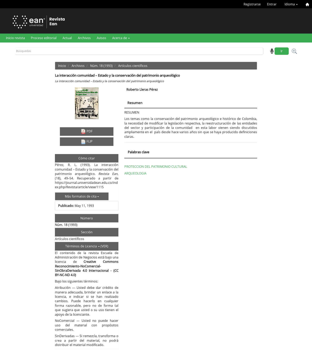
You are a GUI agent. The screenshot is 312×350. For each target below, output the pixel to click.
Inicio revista (15, 38)
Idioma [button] (291, 4)
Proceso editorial (44, 38)
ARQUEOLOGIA (135, 173)
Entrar (272, 4)
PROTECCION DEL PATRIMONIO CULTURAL (155, 166)
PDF (87, 131)
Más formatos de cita (82, 196)
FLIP (87, 141)
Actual (67, 38)
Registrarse (252, 4)
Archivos (84, 38)
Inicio (62, 66)
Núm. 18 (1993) (101, 66)
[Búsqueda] (139, 51)
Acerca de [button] (121, 38)
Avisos (101, 38)
